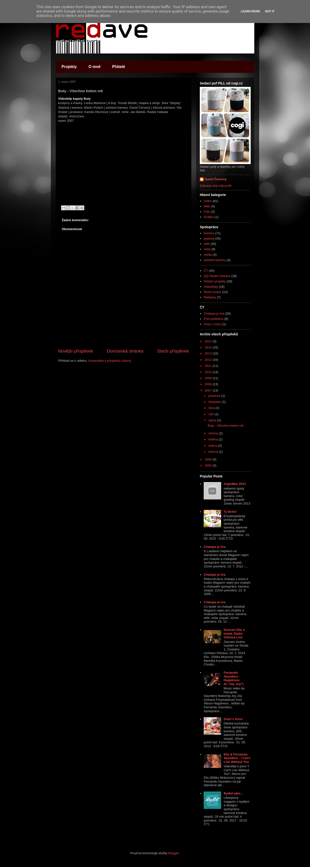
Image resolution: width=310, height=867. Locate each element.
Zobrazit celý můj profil (215, 186)
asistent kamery (215, 260)
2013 (209, 353)
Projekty (69, 67)
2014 (209, 347)
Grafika (209, 217)
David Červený (215, 179)
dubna (213, 445)
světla (208, 254)
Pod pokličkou (213, 319)
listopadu (215, 402)
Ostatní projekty (215, 281)
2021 (209, 341)
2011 (209, 366)
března (214, 451)
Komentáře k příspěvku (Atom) (109, 360)
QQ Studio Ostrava (217, 276)
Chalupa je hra (214, 313)
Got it (270, 11)
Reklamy (210, 297)
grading (209, 238)
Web (207, 206)
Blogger (173, 853)
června (214, 433)
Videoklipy (211, 286)
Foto (207, 211)
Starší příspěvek (173, 351)
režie (207, 249)
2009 (209, 378)
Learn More (250, 11)
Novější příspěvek (75, 351)
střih (207, 244)
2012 (209, 360)
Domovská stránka (125, 351)
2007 (209, 390)
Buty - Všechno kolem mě (225, 425)
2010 (209, 372)
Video (208, 201)
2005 (209, 465)
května (214, 439)
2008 (209, 384)
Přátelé (118, 67)
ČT (206, 270)
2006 (209, 459)
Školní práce (212, 292)
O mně (94, 67)
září (212, 414)
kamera (209, 233)
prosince (215, 396)
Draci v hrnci (212, 324)
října (212, 408)
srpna (213, 420)
